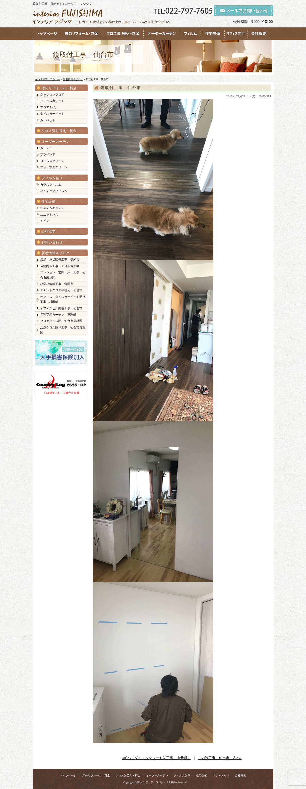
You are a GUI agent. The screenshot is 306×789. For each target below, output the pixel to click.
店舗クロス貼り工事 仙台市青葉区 (62, 330)
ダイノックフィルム (53, 191)
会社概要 (48, 231)
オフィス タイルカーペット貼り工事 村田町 (62, 299)
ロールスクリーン (52, 161)
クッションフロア (52, 94)
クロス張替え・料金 (127, 775)
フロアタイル (49, 107)
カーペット (47, 120)
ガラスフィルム (50, 184)
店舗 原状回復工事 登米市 (59, 259)
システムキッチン (52, 208)
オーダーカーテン (55, 142)
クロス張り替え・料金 (59, 131)
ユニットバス (49, 214)
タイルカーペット (52, 113)
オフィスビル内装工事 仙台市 (61, 308)
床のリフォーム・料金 (59, 88)
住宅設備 (48, 201)
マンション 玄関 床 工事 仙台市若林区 (62, 275)
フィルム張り (52, 178)
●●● (47, 33)
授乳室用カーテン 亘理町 (58, 314)
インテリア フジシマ (153, 782)
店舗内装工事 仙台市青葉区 (59, 266)
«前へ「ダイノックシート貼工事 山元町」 (156, 758)
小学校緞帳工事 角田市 (56, 284)
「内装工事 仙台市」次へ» (220, 758)
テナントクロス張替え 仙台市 (61, 290)
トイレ (44, 221)
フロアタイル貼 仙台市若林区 (61, 321)
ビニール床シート (52, 101)
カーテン (46, 148)
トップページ (68, 775)
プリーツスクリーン (53, 167)
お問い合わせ (52, 242)
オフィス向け (221, 775)
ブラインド (47, 154)
